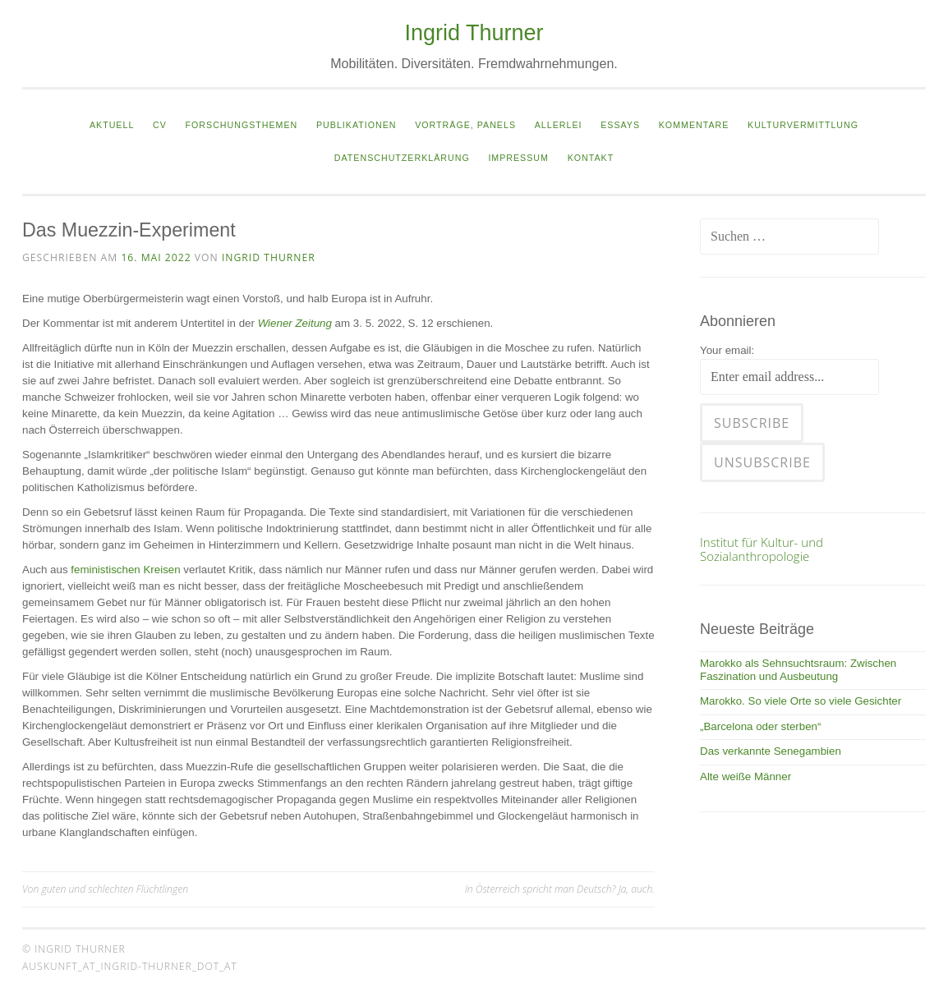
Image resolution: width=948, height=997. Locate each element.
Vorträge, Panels (465, 125)
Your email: (727, 350)
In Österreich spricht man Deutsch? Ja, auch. (560, 889)
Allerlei (558, 125)
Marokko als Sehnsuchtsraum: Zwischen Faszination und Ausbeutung (798, 669)
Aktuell (112, 125)
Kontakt (591, 158)
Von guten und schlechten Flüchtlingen (105, 889)
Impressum (518, 158)
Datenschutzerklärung (402, 158)
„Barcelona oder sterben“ (760, 726)
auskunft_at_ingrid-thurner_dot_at (129, 966)
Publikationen (356, 125)
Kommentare (694, 125)
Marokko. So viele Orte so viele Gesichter (800, 701)
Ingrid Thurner (473, 33)
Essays (620, 125)
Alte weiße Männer (745, 776)
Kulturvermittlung (803, 125)
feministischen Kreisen (125, 569)
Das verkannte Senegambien (770, 751)
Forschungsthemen (242, 125)
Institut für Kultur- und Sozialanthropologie (761, 548)
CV (160, 125)
